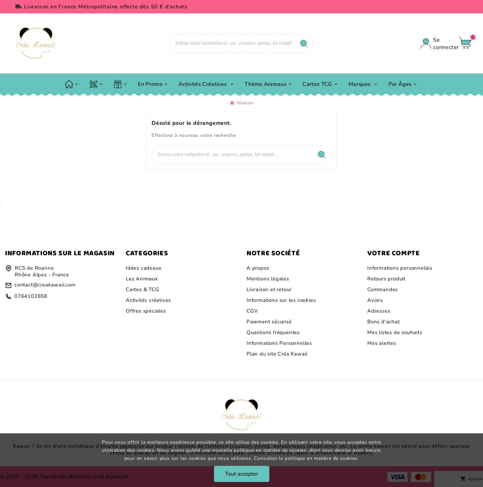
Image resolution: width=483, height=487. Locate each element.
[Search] (304, 43)
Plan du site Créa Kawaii (277, 353)
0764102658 (30, 296)
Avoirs (375, 300)
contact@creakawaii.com (45, 284)
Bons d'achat (383, 321)
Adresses (378, 311)
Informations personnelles (399, 268)
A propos (258, 268)
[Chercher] (232, 43)
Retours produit (386, 278)
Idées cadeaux (143, 268)
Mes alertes (381, 343)
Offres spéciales (146, 311)
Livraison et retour (269, 289)
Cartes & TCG (142, 289)
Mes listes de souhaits (394, 332)
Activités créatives (148, 300)
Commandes (382, 289)
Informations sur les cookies (281, 300)
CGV (252, 311)
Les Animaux (142, 278)
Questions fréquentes (273, 332)
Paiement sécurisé (269, 321)
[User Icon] (436, 43)
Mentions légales (268, 278)
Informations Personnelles (279, 343)
